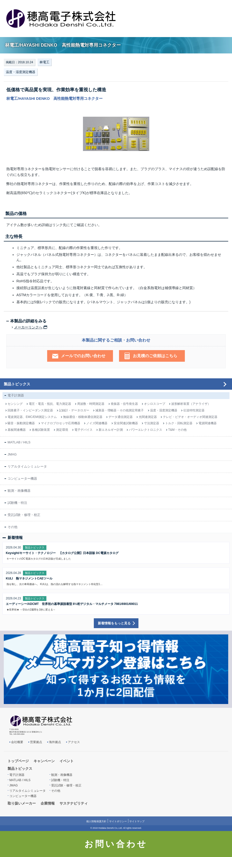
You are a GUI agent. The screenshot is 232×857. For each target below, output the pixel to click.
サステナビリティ (74, 803)
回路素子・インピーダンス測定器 (30, 410)
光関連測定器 (148, 417)
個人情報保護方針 (96, 821)
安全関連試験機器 (126, 423)
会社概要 (17, 742)
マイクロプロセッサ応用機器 (60, 423)
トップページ (18, 761)
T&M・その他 (177, 430)
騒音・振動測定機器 (21, 423)
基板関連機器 (17, 430)
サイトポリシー (118, 821)
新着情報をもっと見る (114, 623)
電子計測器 (16, 395)
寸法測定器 (151, 423)
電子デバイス (83, 430)
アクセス (74, 742)
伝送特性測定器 (194, 410)
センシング (15, 404)
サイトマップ (136, 821)
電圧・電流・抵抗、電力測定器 (50, 404)
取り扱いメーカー (22, 803)
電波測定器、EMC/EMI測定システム (32, 417)
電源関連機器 (207, 423)
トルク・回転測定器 (178, 423)
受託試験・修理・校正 (24, 515)
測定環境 (62, 430)
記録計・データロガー (74, 410)
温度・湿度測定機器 (20, 72)
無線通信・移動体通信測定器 (82, 417)
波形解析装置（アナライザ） (191, 404)
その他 (12, 527)
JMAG (12, 454)
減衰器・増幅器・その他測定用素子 (119, 410)
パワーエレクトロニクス (145, 430)
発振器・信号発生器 (124, 404)
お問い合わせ (115, 844)
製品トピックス (17, 384)
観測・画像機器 (19, 491)
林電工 (44, 62)
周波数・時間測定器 (90, 404)
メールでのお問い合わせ (83, 356)
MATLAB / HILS (19, 442)
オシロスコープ (154, 404)
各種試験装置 (41, 430)
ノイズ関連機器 (96, 423)
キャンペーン (44, 761)
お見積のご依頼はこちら (155, 356)
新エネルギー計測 (111, 430)
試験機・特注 (17, 503)
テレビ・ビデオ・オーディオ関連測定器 (190, 417)
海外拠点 (55, 742)
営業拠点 (36, 742)
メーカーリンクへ (28, 327)
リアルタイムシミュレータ (27, 466)
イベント (67, 761)
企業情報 (48, 803)
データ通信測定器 (120, 417)
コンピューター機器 (22, 478)
